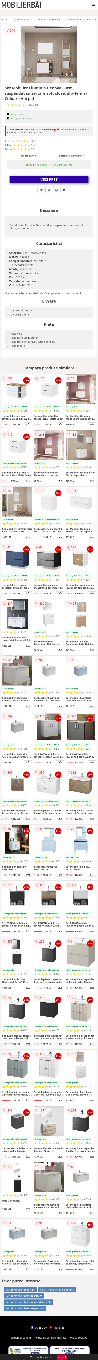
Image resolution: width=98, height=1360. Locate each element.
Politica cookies (78, 1337)
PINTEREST (58, 1327)
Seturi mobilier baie (23, 19)
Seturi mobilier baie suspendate (25, 1308)
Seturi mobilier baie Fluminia (81, 19)
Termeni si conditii (20, 1337)
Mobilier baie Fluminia (49, 19)
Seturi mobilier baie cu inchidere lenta (29, 1302)
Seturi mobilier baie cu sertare (24, 1296)
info (28, 424)
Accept (62, 1357)
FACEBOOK (39, 1327)
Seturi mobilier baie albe (20, 1290)
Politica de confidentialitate (50, 1337)
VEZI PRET (49, 179)
